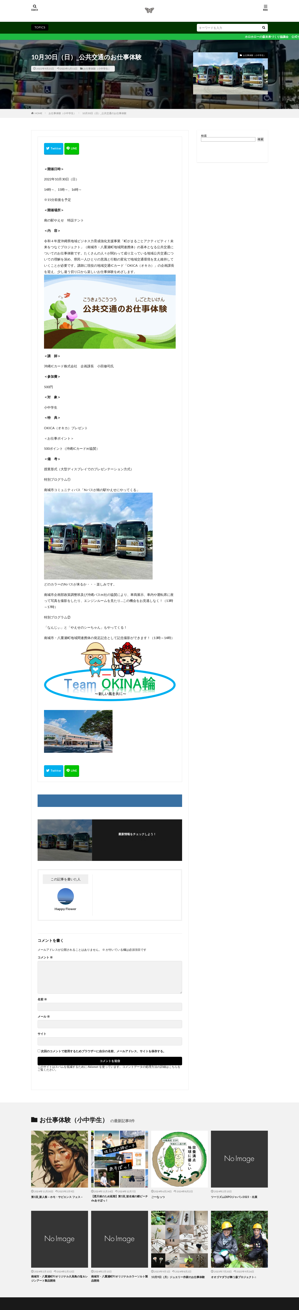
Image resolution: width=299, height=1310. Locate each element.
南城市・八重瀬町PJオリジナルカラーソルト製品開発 (119, 1280)
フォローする (137, 839)
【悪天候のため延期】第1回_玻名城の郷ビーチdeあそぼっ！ (119, 1199)
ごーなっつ (159, 1197)
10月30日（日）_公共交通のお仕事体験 (104, 113)
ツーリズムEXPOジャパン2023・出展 (237, 1197)
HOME (38, 113)
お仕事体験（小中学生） (97, 68)
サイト (42, 1033)
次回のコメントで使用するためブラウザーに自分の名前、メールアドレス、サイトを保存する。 (103, 1051)
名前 (42, 999)
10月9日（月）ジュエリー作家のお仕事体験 (179, 1280)
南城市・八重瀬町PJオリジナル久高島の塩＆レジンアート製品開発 (59, 1280)
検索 (204, 135)
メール (44, 1016)
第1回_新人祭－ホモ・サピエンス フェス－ (59, 1199)
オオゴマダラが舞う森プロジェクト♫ (237, 1278)
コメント (45, 957)
